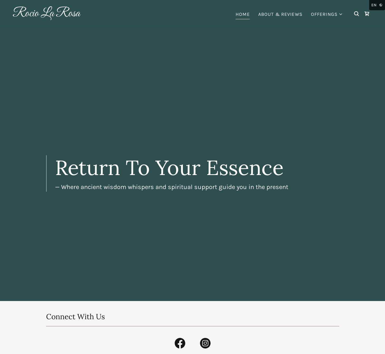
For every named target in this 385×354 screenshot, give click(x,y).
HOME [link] (243, 14)
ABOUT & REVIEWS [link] (280, 14)
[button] (327, 14)
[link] (63, 15)
